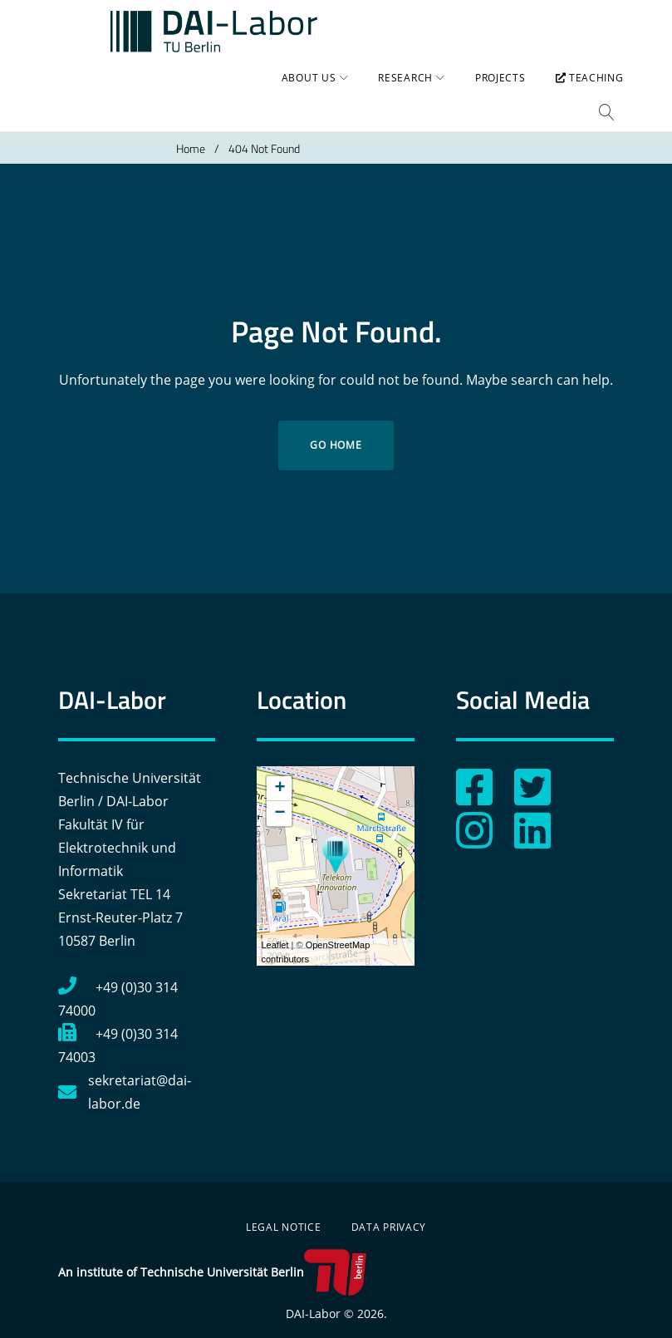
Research (396, 96)
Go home (335, 430)
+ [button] (279, 773)
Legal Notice (283, 1212)
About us (299, 96)
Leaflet (274, 930)
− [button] (279, 798)
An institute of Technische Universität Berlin (212, 1257)
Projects (491, 96)
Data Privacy (389, 1212)
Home (190, 133)
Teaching (580, 96)
